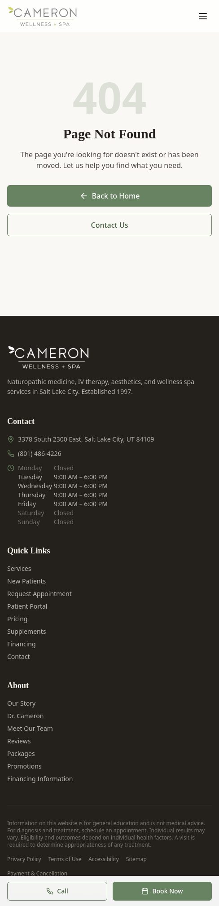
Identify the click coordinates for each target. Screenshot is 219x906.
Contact (18, 656)
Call (57, 891)
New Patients (26, 581)
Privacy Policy (24, 859)
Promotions (24, 766)
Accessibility (103, 859)
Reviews (19, 741)
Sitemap (136, 859)
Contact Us (109, 225)
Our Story (21, 703)
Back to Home (109, 196)
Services (19, 568)
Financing (21, 644)
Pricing (17, 618)
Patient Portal (27, 606)
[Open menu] (203, 16)
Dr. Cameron (25, 716)
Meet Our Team (30, 728)
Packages (21, 753)
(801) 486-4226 (39, 453)
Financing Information (40, 778)
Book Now (162, 891)
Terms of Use (64, 859)
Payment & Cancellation (37, 873)
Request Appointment (39, 593)
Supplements (26, 631)
